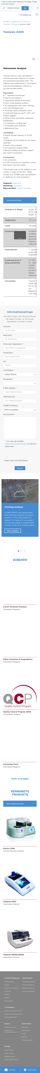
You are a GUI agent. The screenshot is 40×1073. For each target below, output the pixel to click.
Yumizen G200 (9, 902)
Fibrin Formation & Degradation (17, 659)
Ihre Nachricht (9, 415)
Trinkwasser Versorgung (28, 981)
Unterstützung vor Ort (10, 1027)
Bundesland (7, 379)
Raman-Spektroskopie (10, 1017)
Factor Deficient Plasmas (15, 607)
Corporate (32, 1070)
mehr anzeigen (13, 531)
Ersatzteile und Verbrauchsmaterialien (10, 1031)
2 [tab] (22, 551)
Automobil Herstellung (28, 985)
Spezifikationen (13, 200)
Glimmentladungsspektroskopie (13, 1011)
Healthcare (15, 22)
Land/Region (9, 370)
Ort (4, 362)
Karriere (23, 1033)
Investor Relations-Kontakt (11, 1059)
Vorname (6, 327)
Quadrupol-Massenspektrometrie (13, 1014)
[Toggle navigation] (37, 14)
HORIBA (6, 22)
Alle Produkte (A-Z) (9, 981)
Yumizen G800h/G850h (13, 955)
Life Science (7, 991)
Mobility (6, 985)
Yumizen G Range (10, 24)
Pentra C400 (9, 849)
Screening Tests (10, 764)
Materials (6, 997)
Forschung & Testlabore (28, 991)
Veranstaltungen (25, 1030)
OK (25, 8)
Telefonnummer (9, 397)
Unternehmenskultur (27, 1040)
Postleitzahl (8, 353)
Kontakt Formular (9, 1053)
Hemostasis (17, 186)
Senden (20, 468)
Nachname (8, 335)
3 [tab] (25, 551)
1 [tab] (19, 551)
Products (24, 22)
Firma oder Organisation (13, 344)
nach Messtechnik (15, 804)
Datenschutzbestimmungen (15, 444)
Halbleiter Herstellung (28, 988)
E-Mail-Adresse (9, 388)
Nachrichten (24, 1027)
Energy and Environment (11, 988)
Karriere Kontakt (8, 1050)
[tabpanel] (20, 508)
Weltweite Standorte (9, 1056)
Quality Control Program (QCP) (17, 712)
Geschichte (24, 1037)
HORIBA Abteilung (10, 406)
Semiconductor (8, 1001)
